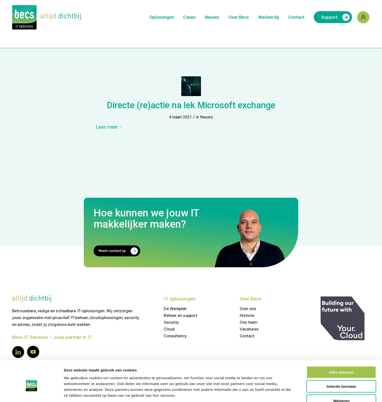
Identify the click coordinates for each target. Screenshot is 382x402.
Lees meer (109, 127)
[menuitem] (162, 17)
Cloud (169, 329)
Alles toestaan (341, 349)
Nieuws (206, 117)
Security (171, 322)
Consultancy (175, 335)
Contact (247, 335)
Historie (247, 315)
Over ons (248, 308)
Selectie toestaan (341, 363)
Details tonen (262, 392)
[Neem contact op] (117, 251)
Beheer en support (180, 315)
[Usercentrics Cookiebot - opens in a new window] (31, 392)
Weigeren (341, 377)
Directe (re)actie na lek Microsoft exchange (191, 105)
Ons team (249, 322)
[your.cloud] (342, 318)
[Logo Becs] (46, 17)
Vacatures (249, 329)
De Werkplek (175, 308)
